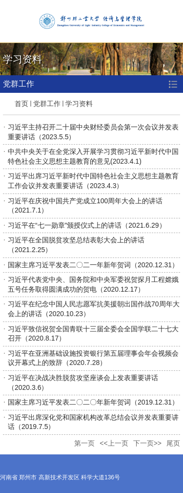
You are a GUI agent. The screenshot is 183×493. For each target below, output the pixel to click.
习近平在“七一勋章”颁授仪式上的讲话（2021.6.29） (87, 225)
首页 (21, 103)
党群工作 (47, 103)
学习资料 (79, 103)
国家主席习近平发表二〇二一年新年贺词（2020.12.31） (93, 265)
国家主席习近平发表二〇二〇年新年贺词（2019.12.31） (93, 402)
